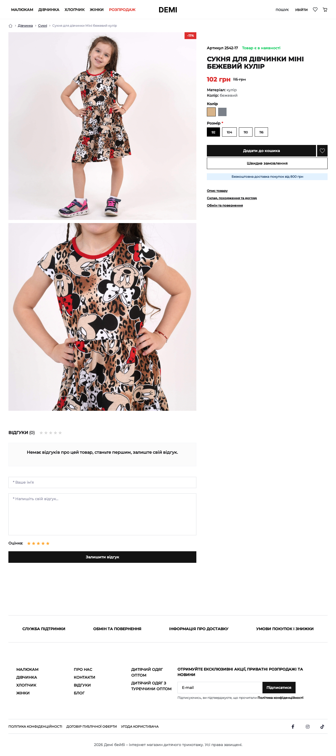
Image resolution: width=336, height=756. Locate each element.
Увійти (301, 10)
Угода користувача (140, 726)
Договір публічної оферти (91, 726)
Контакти (84, 677)
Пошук (282, 10)
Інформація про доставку (198, 629)
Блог (79, 693)
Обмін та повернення (225, 205)
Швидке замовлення (267, 163)
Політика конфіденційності (280, 698)
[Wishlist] (315, 9)
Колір (212, 103)
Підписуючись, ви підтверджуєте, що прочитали (240, 698)
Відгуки (82, 685)
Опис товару (217, 191)
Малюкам (22, 9)
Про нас (83, 669)
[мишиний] (222, 111)
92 (213, 132)
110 (246, 132)
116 (261, 132)
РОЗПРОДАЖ (122, 9)
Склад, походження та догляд (232, 198)
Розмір (215, 123)
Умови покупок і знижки (285, 629)
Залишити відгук (102, 557)
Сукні (42, 26)
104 (229, 132)
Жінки (97, 9)
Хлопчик (75, 9)
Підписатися (278, 687)
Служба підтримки (43, 629)
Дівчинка (48, 9)
